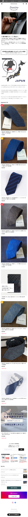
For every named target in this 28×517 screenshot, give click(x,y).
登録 (21, 449)
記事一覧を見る (14, 487)
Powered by (14, 511)
